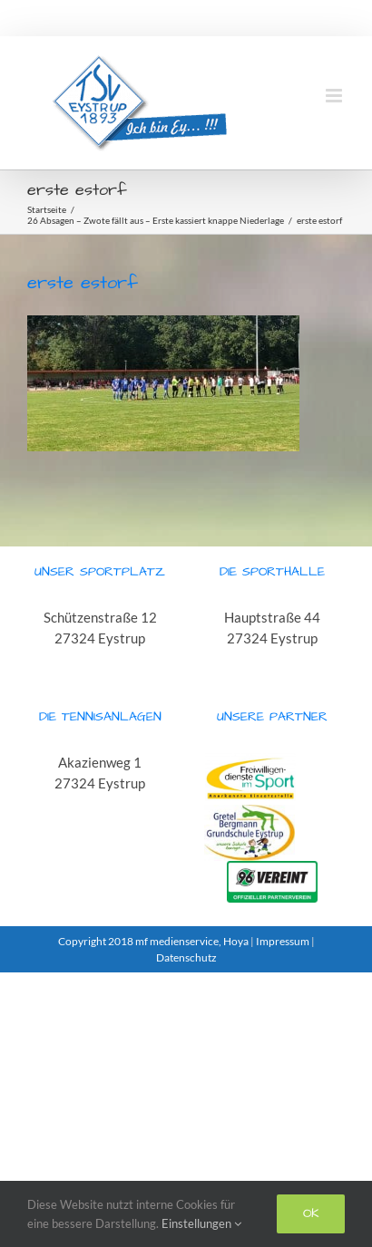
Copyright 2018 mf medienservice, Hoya (154, 941)
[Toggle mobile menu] (335, 95)
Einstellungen (201, 1223)
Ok (310, 1213)
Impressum (282, 941)
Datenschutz (186, 957)
